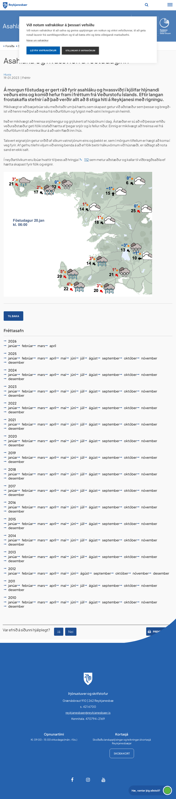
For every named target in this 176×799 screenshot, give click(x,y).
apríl (53, 346)
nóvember (149, 358)
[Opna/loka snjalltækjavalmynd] (170, 5)
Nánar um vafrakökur (37, 40)
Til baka (13, 316)
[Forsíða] (15, 4)
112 (86, 159)
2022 (12, 403)
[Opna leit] (147, 5)
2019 (12, 453)
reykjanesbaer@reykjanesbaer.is (88, 713)
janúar (12, 346)
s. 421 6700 (88, 706)
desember (16, 362)
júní (73, 358)
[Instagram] (88, 779)
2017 (12, 486)
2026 (12, 341)
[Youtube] (103, 779)
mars (41, 346)
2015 (12, 519)
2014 (12, 536)
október (130, 358)
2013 (12, 552)
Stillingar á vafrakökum (80, 50)
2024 (12, 370)
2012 (12, 569)
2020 (12, 436)
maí (63, 358)
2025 (12, 353)
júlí (82, 358)
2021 (12, 420)
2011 (11, 581)
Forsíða (9, 46)
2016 (12, 502)
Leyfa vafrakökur (43, 50)
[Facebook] (72, 779)
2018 (12, 469)
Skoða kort (122, 753)
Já (58, 631)
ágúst (93, 358)
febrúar (27, 346)
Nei (70, 631)
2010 (12, 597)
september (110, 358)
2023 (12, 386)
